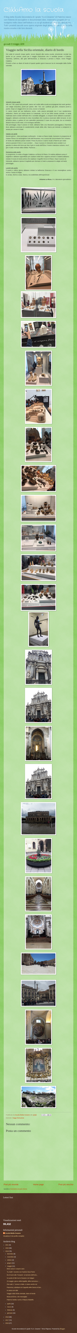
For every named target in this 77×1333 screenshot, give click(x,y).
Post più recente (11, 1184)
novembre (10, 1257)
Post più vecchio (65, 1184)
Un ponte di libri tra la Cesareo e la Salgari (20, 1278)
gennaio (10, 1313)
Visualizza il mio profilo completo (13, 1236)
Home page (38, 1184)
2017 (7, 1320)
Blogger (62, 1329)
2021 (7, 1245)
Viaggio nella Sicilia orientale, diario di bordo (21, 1293)
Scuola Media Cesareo (13, 1233)
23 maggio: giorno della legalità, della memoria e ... (23, 1281)
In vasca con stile (12, 1290)
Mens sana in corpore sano (15, 1269)
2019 (7, 1251)
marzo (9, 1307)
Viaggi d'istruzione (18, 1118)
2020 (7, 1248)
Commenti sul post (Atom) (18, 1189)
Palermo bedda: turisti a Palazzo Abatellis (20, 1300)
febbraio (10, 1310)
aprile (9, 1304)
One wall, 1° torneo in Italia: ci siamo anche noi (22, 1284)
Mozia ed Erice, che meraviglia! (17, 1297)
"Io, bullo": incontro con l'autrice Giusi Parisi (21, 1272)
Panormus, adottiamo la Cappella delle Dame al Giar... (24, 1287)
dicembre (10, 1254)
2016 (7, 1323)
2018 (7, 1317)
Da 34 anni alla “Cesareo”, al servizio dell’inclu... (22, 1275)
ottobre (9, 1260)
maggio (9, 1266)
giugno (9, 1263)
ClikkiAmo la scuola (34, 9)
